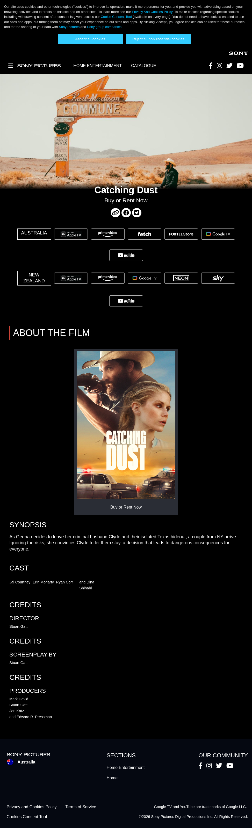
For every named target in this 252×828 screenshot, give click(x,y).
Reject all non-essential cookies (158, 39)
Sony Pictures (69, 27)
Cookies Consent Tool (27, 817)
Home (112, 778)
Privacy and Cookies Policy (32, 807)
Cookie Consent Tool (116, 17)
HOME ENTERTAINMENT (97, 65)
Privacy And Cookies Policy (152, 12)
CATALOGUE (143, 65)
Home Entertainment (125, 767)
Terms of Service (80, 807)
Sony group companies (104, 27)
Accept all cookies (90, 39)
